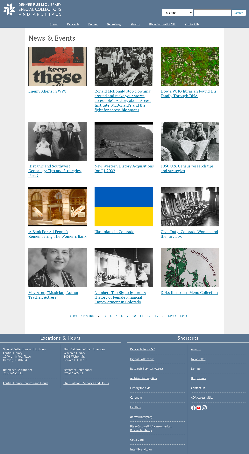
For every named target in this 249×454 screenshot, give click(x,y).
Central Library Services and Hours (25, 383)
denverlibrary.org (141, 417)
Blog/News (198, 378)
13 (156, 316)
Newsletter (198, 359)
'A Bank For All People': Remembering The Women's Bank (57, 234)
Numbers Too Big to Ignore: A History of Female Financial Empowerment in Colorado (120, 297)
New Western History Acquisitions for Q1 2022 (124, 168)
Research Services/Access (147, 368)
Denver (93, 24)
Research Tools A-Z (142, 349)
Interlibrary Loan (141, 449)
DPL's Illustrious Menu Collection (189, 292)
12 (149, 316)
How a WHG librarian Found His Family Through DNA (189, 93)
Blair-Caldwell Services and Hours (86, 383)
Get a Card (137, 440)
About (54, 24)
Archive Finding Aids (143, 378)
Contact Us (192, 24)
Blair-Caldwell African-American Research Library (151, 428)
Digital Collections (142, 359)
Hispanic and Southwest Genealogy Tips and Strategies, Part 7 (55, 170)
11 (141, 316)
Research (73, 24)
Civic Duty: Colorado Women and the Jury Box (189, 234)
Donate (196, 368)
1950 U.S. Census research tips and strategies (187, 168)
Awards (196, 349)
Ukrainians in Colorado (114, 231)
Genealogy (114, 24)
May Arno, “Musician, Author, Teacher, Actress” (54, 295)
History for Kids (140, 388)
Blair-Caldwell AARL (162, 24)
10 (134, 316)
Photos (135, 24)
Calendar (136, 397)
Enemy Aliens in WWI (47, 91)
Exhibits (135, 407)
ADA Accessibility (202, 397)
